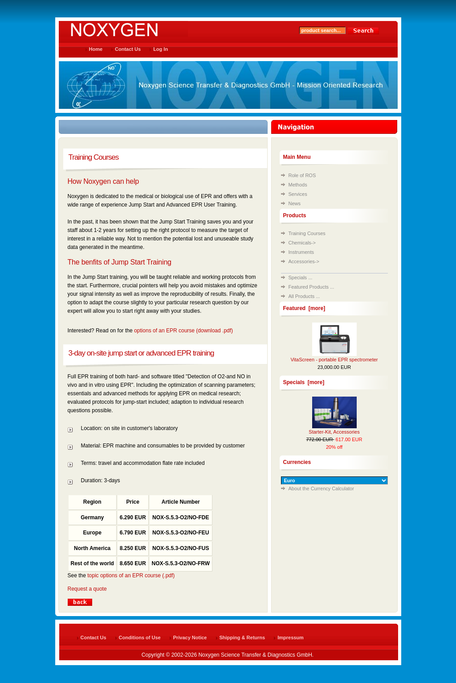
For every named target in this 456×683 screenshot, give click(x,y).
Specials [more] (304, 382)
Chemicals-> (302, 242)
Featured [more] (304, 308)
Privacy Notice (190, 637)
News (295, 203)
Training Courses (307, 233)
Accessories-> (304, 261)
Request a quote (87, 589)
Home (96, 49)
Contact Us (128, 49)
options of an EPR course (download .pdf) (183, 330)
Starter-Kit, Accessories (334, 432)
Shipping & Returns (242, 637)
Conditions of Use (140, 637)
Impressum (290, 637)
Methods (298, 184)
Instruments (301, 252)
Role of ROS (302, 175)
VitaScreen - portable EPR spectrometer (334, 359)
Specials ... (301, 277)
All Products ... (304, 296)
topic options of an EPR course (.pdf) (131, 575)
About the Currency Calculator (321, 488)
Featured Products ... (311, 287)
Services (298, 194)
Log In (160, 49)
